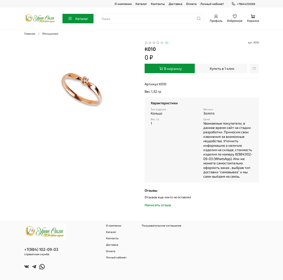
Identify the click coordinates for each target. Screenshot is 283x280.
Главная (29, 33)
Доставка (175, 3)
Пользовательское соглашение (161, 225)
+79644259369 (243, 4)
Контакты (158, 3)
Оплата (191, 3)
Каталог (141, 3)
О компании (123, 3)
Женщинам (50, 33)
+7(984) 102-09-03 (41, 249)
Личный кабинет (212, 3)
